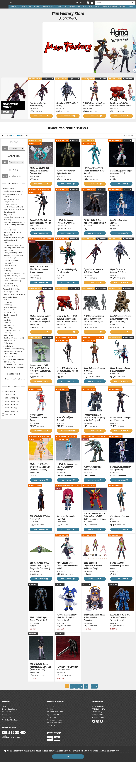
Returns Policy (97, 712)
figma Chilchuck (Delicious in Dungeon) (94, 369)
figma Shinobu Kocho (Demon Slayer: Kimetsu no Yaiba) (67, 565)
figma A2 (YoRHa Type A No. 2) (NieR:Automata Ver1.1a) (67, 369)
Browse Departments (9, 709)
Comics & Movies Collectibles (113, 7)
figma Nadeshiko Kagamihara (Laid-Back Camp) (119, 565)
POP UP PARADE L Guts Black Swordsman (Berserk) (95, 221)
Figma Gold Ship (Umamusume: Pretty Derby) (38, 417)
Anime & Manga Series (91, 7)
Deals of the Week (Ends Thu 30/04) (41, 239)
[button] (134, 47)
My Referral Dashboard (55, 720)
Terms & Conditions (99, 750)
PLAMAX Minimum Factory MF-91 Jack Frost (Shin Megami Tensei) (67, 617)
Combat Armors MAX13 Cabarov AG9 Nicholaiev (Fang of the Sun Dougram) (40, 368)
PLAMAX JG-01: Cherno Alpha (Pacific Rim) (66, 172)
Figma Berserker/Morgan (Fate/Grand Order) (120, 369)
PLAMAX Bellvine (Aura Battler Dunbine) (92, 468)
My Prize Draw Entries (54, 723)
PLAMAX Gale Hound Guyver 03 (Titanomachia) (121, 419)
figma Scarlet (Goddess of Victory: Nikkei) (120, 468)
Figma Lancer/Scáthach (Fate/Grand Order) (38, 104)
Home (4, 706)
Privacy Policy (114, 750)
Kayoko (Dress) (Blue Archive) (65, 419)
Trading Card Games (72, 7)
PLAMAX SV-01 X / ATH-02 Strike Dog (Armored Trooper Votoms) (120, 617)
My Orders (50, 709)
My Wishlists (51, 717)
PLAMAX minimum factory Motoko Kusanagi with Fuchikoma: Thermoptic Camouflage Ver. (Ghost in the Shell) (94, 318)
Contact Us (51, 725)
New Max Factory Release (39, 189)
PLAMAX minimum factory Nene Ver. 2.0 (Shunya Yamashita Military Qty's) (94, 104)
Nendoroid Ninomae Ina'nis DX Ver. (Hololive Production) (94, 617)
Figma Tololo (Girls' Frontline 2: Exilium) (67, 104)
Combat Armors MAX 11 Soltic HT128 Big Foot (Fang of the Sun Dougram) (94, 417)
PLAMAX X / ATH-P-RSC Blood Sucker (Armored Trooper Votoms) (39, 269)
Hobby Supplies (48, 7)
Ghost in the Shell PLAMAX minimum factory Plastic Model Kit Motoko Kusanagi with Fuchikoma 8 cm (120, 104)
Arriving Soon (6, 714)
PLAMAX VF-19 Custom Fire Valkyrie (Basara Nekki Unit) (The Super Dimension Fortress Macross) (94, 516)
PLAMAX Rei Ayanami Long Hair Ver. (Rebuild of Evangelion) (67, 467)
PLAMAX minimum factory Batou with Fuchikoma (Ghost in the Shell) (120, 318)
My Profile (50, 706)
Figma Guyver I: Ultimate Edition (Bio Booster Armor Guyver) (94, 170)
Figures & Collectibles (30, 7)
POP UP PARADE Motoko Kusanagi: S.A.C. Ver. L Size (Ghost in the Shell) (40, 667)
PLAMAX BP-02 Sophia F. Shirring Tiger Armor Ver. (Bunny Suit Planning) (40, 467)
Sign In (80, 2)
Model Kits (14, 7)
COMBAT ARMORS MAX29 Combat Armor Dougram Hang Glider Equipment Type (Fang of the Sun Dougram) (41, 565)
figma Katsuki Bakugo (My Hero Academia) (67, 270)
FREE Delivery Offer (99, 709)
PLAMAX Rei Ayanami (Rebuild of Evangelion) (66, 221)
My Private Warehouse (55, 712)
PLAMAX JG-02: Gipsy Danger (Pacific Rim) (38, 618)
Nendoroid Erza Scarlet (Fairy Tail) (66, 517)
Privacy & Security (98, 714)
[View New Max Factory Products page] (22, 98)
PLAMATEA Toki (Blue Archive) (118, 221)
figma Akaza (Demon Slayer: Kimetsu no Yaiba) (121, 172)
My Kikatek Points (53, 714)
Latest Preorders (8, 717)
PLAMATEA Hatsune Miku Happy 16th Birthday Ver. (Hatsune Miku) (39, 170)
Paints (59, 7)
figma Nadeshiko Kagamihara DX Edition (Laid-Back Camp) (93, 565)
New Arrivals (6, 712)
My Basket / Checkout (10, 720)
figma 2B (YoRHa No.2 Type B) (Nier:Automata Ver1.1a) (40, 221)
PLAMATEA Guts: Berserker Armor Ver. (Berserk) (67, 668)
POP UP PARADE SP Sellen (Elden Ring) (40, 517)
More (131, 7)
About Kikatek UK (98, 706)
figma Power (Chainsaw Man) (119, 517)
